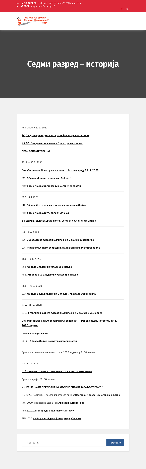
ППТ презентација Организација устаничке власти (51, 185)
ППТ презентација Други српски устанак (45, 212)
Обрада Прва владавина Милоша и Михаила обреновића (60, 239)
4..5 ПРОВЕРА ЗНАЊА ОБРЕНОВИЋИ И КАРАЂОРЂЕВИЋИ (57, 371)
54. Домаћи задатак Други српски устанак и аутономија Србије (59, 220)
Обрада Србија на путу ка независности (53, 340)
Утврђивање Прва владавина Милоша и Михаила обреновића (63, 247)
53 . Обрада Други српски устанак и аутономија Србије (55, 204)
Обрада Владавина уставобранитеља (49, 266)
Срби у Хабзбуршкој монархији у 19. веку (57, 418)
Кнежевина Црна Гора (71, 402)
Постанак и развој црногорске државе (97, 394)
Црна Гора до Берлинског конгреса (53, 410)
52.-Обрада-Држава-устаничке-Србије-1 (46, 177)
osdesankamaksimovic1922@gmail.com (49, 3)
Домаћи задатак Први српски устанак (44, 169)
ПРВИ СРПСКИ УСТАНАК (36, 150)
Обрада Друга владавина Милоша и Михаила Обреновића (61, 293)
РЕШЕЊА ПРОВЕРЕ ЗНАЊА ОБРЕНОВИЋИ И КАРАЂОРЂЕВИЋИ (64, 386)
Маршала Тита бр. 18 (36, 5)
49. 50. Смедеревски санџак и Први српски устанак (52, 142)
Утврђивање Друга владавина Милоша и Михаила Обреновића (65, 312)
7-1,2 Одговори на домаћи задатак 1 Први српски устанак (55, 135)
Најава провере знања (35, 332)
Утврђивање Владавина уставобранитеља (52, 274)
